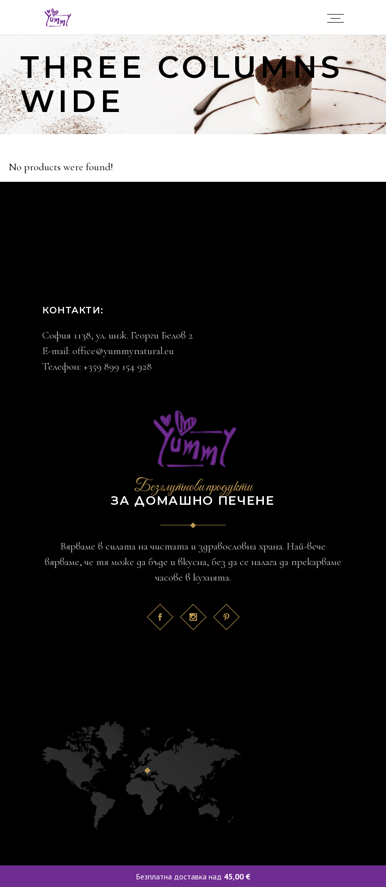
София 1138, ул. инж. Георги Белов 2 (117, 335)
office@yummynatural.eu (123, 351)
